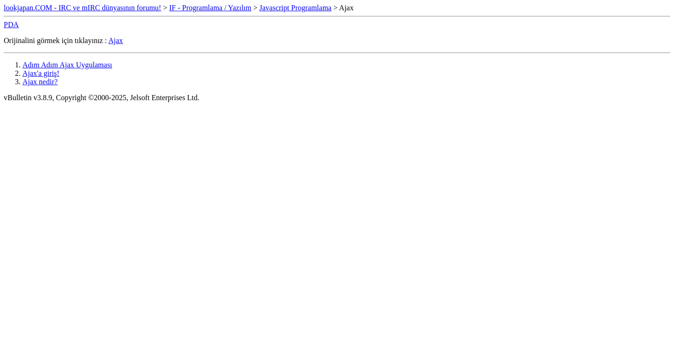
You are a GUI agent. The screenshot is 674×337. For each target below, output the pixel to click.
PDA (11, 25)
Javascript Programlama (295, 8)
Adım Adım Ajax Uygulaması (67, 65)
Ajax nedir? (40, 82)
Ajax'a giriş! (40, 73)
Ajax (116, 40)
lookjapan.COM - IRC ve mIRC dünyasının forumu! (82, 8)
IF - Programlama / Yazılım (210, 8)
